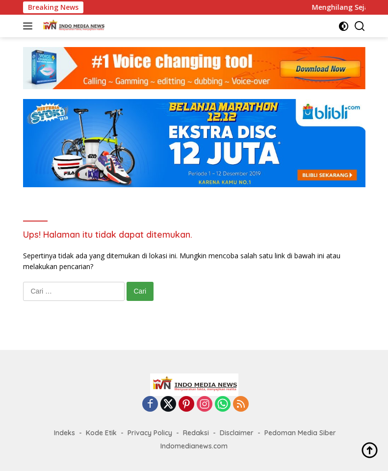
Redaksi (196, 432)
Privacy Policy (150, 432)
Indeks (64, 432)
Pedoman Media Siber (300, 432)
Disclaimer (237, 432)
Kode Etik (101, 432)
